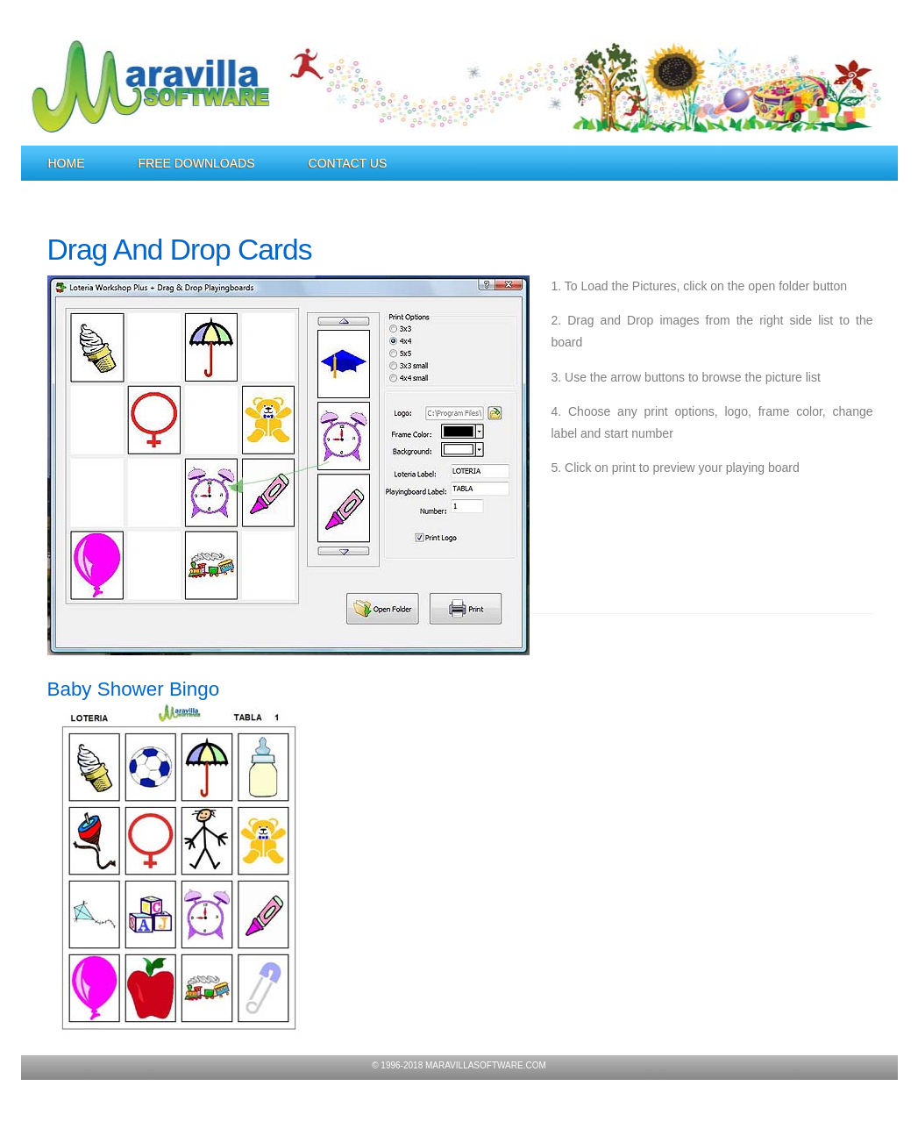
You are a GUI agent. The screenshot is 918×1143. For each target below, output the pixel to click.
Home (66, 163)
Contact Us (348, 163)
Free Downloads (197, 163)
